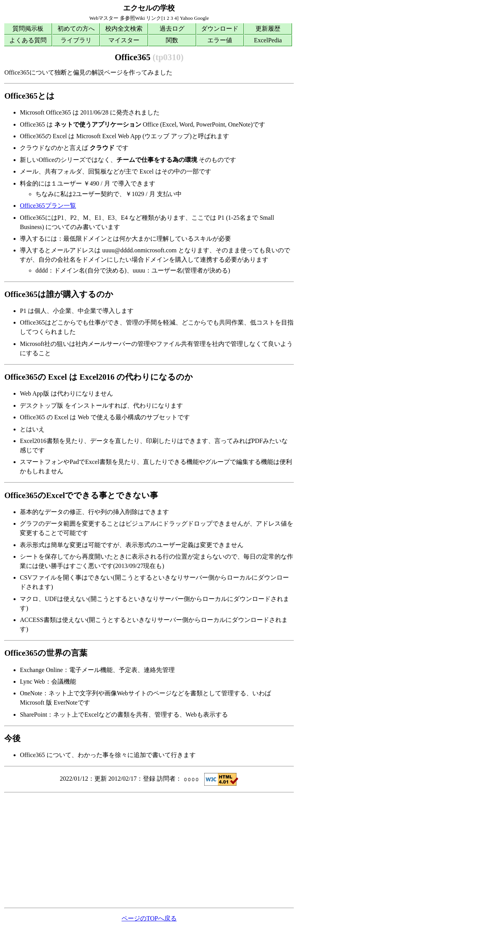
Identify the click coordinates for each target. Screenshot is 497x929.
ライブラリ (76, 40)
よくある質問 (28, 40)
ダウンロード (219, 28)
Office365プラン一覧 (48, 205)
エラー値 (219, 40)
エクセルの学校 (149, 8)
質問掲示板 (27, 28)
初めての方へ (76, 28)
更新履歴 (267, 28)
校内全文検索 (123, 28)
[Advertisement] (149, 850)
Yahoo (186, 18)
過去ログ (172, 28)
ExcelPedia (268, 40)
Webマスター (104, 18)
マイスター (123, 40)
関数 (172, 40)
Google (201, 18)
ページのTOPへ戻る (149, 918)
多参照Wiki (132, 18)
